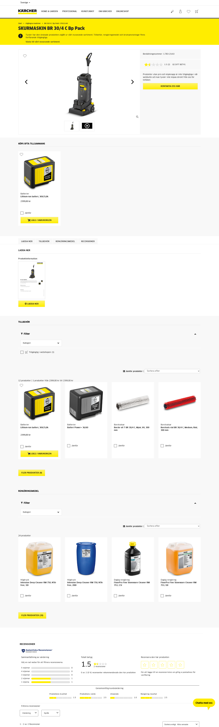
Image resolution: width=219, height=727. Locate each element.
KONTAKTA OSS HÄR (170, 86)
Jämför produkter (133, 371)
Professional (69, 11)
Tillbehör (44, 241)
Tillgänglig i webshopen (39, 352)
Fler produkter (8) (31, 473)
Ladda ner (26, 241)
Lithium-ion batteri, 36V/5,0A (34, 197)
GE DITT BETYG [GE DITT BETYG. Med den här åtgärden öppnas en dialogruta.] (178, 65)
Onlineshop (122, 11)
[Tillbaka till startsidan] (28, 11)
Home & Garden (49, 11)
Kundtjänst (87, 11)
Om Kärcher (105, 11)
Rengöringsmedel (65, 241)
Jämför (28, 213)
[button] (26, 82)
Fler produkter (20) (32, 615)
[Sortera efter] (172, 371)
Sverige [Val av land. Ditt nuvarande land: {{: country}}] (25, 3)
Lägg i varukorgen (39, 220)
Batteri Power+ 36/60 (77, 428)
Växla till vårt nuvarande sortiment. (43, 42)
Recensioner (88, 241)
